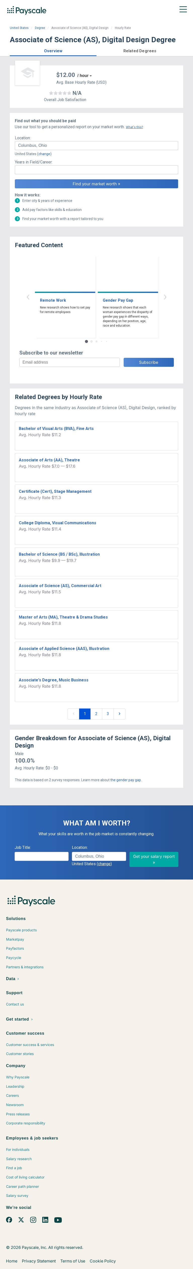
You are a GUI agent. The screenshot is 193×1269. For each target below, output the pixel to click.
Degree (40, 28)
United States (19, 28)
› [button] (165, 296)
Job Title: (23, 847)
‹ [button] (28, 296)
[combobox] (96, 145)
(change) (44, 154)
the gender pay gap (125, 780)
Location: (23, 138)
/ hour (82, 75)
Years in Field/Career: (34, 162)
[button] (53, 50)
